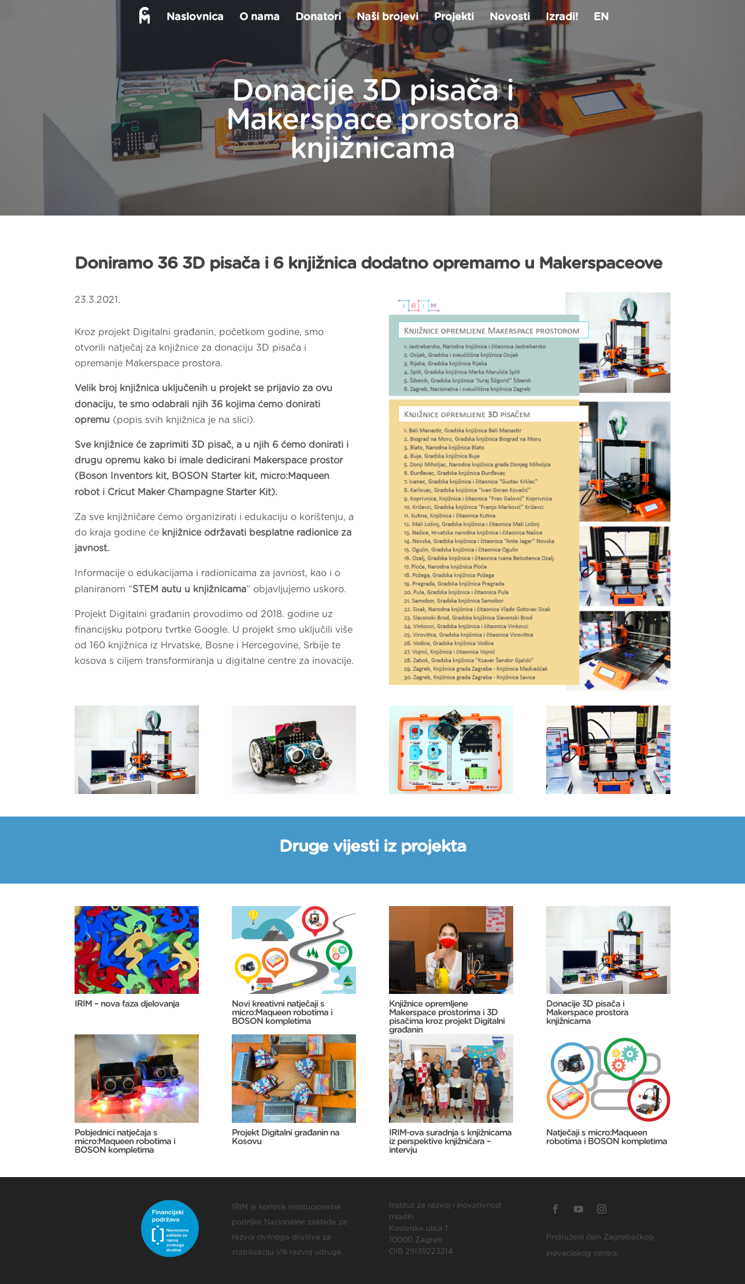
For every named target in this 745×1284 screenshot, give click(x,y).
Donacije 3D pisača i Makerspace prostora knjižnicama (587, 1013)
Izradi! (560, 18)
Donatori (317, 18)
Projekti (453, 18)
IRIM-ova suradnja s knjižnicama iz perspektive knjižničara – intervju (450, 1142)
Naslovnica (194, 18)
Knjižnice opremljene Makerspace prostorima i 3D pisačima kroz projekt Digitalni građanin (447, 1017)
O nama (258, 18)
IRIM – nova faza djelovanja (127, 1004)
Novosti (508, 18)
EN (599, 18)
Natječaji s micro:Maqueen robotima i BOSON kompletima (606, 1137)
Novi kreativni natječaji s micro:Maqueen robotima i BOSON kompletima (282, 1013)
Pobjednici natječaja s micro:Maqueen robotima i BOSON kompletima (125, 1142)
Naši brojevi (386, 18)
